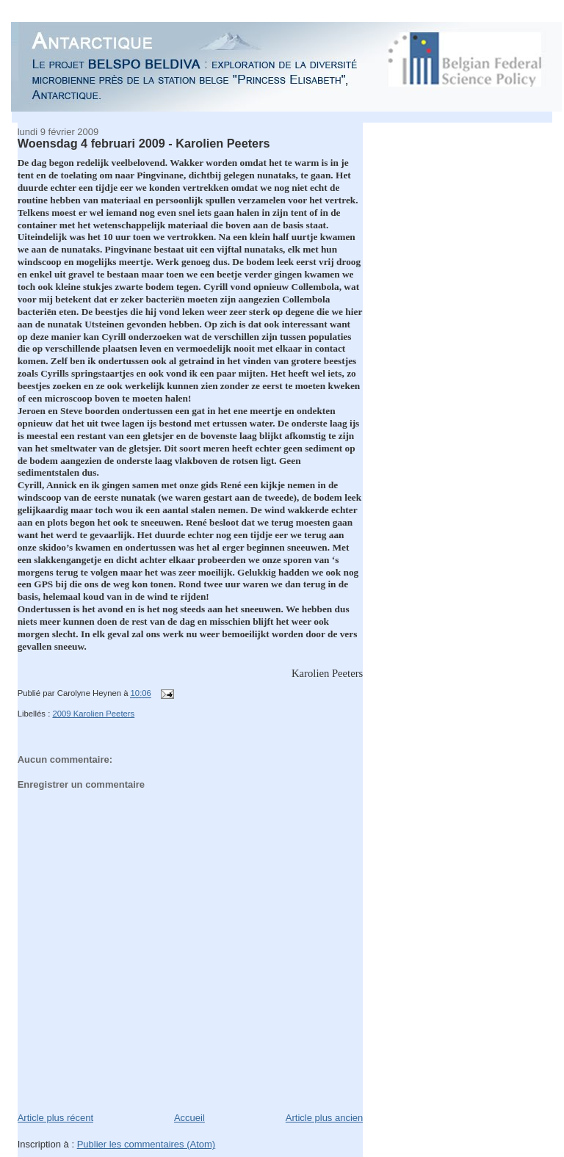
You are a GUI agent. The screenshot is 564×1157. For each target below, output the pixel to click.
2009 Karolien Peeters (93, 713)
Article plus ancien (325, 1117)
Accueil (189, 1117)
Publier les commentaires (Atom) (146, 1144)
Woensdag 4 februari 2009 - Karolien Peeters (144, 143)
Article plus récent (55, 1117)
